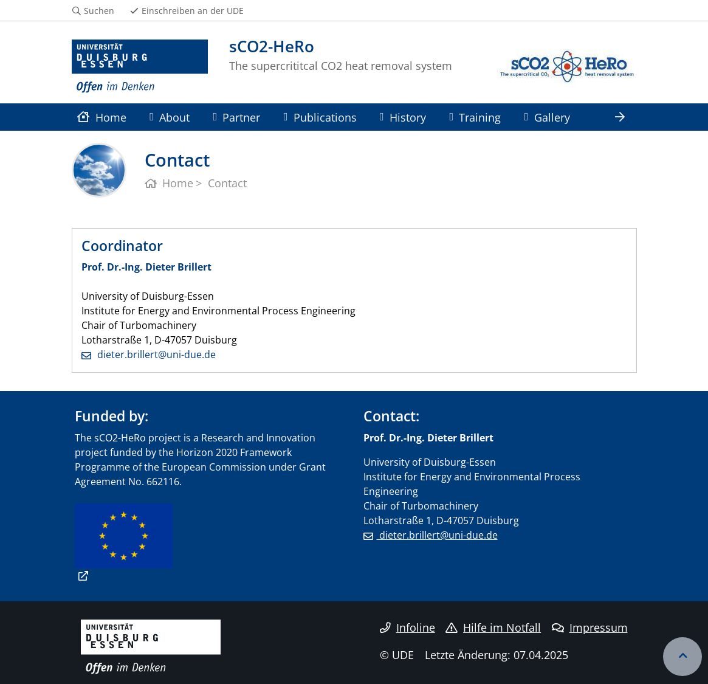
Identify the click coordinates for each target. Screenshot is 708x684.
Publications (320, 117)
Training (475, 117)
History (403, 117)
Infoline (407, 627)
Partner (237, 117)
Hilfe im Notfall (493, 627)
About (170, 117)
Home (101, 117)
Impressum (590, 627)
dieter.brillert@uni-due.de (155, 354)
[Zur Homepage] (140, 67)
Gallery (547, 117)
